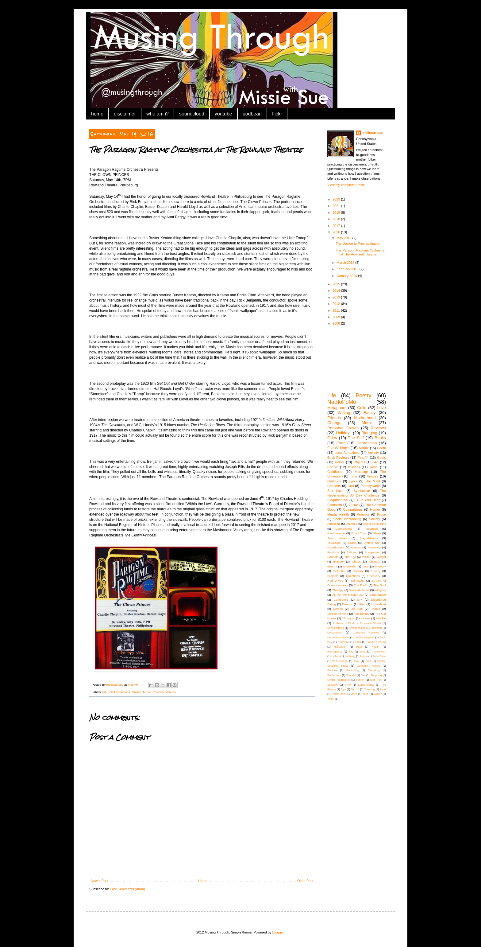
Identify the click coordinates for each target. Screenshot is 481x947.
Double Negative (364, 637)
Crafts (352, 542)
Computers (340, 599)
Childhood (335, 472)
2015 (337, 284)
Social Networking (347, 519)
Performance (340, 661)
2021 (337, 206)
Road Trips (359, 533)
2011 (337, 310)
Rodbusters (334, 675)
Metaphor (339, 571)
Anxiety (373, 452)
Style (348, 684)
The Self (356, 437)
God (351, 486)
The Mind (372, 481)
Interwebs (349, 566)
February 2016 (348, 269)
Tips (343, 689)
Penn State (379, 656)
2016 (337, 232)
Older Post (305, 881)
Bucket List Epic (374, 523)
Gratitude (334, 481)
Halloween (340, 646)
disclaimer (125, 113)
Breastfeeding (357, 627)
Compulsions (353, 509)
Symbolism (361, 491)
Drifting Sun (372, 542)
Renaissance (336, 533)
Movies (136, 692)
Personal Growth (343, 428)
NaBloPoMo (341, 402)
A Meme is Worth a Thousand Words (357, 623)
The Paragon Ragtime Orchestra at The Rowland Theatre (360, 252)
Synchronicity (366, 684)
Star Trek (375, 679)
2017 (337, 226)
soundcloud (191, 113)
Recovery (373, 576)
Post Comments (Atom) (127, 889)
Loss (365, 566)
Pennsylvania (370, 486)
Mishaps (354, 467)
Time (353, 476)
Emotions (343, 642)
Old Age (357, 608)
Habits (339, 462)
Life (331, 395)
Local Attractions (119, 692)
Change (334, 422)
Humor (375, 509)
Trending (369, 689)
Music (147, 692)
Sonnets (332, 557)
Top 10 (355, 689)
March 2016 (346, 262)
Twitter (366, 557)
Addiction (333, 523)
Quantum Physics (368, 665)
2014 (337, 290)
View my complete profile (346, 185)
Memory (380, 566)
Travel (373, 467)
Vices (354, 694)
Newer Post (99, 881)
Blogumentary (337, 500)
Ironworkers (379, 651)
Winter (378, 694)
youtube (223, 113)
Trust (383, 689)
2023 (337, 199)
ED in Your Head (367, 500)
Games (356, 547)
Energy (332, 566)
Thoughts (348, 618)
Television (334, 542)
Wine (366, 694)
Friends (334, 417)
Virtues (365, 618)
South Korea (337, 538)
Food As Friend (376, 642)
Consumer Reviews (366, 632)
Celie (361, 407)
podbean (252, 113)
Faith (358, 642)
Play (356, 661)
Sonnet (360, 679)
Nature (364, 448)
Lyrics (353, 481)
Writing (344, 412)
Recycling (373, 670)
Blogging (369, 433)
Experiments (335, 547)
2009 (337, 317)
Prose (381, 514)
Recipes (332, 670)
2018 (337, 219)
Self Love (335, 491)
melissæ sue (372, 132)
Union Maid (338, 694)
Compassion (334, 632)
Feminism (334, 505)
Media (363, 656)
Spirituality (357, 580)
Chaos (356, 561)
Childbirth (376, 627)
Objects (359, 462)
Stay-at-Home (369, 538)
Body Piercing (335, 627)
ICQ (350, 651)
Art (104, 692)
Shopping (376, 675)
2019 (337, 212)
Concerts (334, 486)
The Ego (350, 557)
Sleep (377, 533)
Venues (171, 692)
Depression (366, 443)
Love (381, 407)
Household (378, 604)
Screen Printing (337, 613)
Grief (362, 604)
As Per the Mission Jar (348, 594)
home (97, 113)
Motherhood (364, 417)
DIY (359, 599)
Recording (352, 670)
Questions (353, 576)
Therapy (337, 590)
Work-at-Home (359, 590)
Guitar (353, 505)
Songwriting (373, 552)
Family (369, 412)
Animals (351, 523)
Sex (363, 675)
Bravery (338, 561)
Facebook (371, 528)
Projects (332, 576)
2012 (337, 304)
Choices (374, 561)
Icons (362, 651)
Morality (358, 571)
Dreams (347, 604)
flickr (277, 113)
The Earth (360, 585)
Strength (332, 684)
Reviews (158, 692)
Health (375, 646)
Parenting (374, 547)
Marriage (361, 472)
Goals (381, 457)
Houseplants (334, 651)
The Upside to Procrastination (358, 243)
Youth (330, 698)
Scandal (351, 675)
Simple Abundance (338, 679)
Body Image (377, 594)
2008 (337, 323)
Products (333, 552)
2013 (337, 297)
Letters (335, 656)
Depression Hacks (338, 637)
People (375, 608)
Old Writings (338, 448)
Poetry (363, 395)
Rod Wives (335, 580)
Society (374, 519)
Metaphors (336, 407)
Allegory (380, 590)
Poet (368, 661)
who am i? (157, 113)
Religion (351, 552)
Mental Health (338, 514)
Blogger (278, 932)
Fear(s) (363, 457)
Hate (359, 646)
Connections (343, 528)
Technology (361, 613)
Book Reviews (338, 457)
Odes (332, 437)
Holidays (344, 433)
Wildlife (381, 618)
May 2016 (344, 238)
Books (380, 437)
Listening (349, 656)
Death (381, 448)
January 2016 (347, 276)
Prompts (363, 514)
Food (340, 443)
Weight (381, 557)
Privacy (375, 571)
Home (202, 881)
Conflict (333, 467)
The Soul (379, 585)
